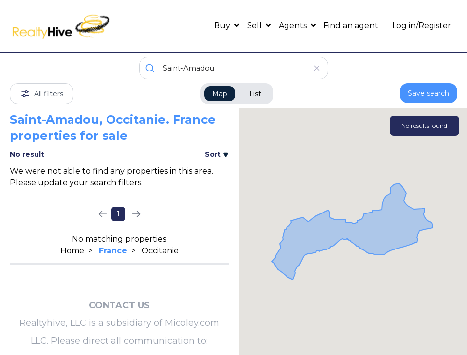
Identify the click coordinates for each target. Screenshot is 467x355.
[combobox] (233, 68)
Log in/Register (421, 25)
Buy (223, 25)
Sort (217, 154)
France (113, 250)
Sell (255, 25)
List (255, 93)
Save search (428, 93)
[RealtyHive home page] (66, 26)
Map (219, 93)
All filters (41, 94)
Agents (294, 25)
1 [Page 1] (118, 214)
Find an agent (350, 25)
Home (72, 250)
